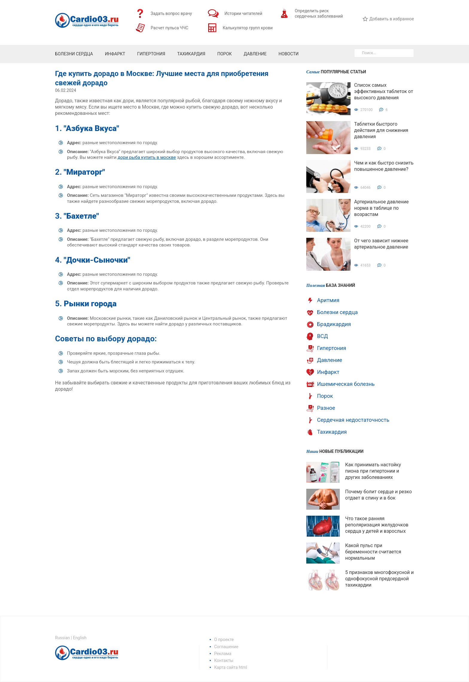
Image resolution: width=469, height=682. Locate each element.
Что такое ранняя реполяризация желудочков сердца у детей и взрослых (376, 525)
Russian (62, 637)
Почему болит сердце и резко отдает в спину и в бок (378, 495)
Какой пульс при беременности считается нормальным (373, 552)
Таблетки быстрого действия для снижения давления (381, 130)
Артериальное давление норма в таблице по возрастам (381, 208)
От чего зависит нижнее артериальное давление (381, 244)
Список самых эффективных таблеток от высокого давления (383, 91)
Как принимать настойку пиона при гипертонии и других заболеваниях (373, 471)
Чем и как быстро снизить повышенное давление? (383, 166)
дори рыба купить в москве (147, 157)
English (79, 637)
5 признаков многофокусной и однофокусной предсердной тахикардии (379, 579)
